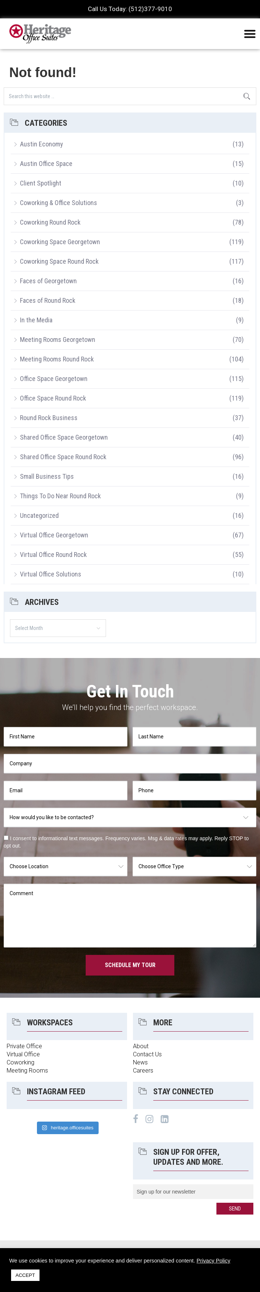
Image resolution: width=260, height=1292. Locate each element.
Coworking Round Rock (50, 222)
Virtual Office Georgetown (54, 535)
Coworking (20, 1062)
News (140, 1062)
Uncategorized (39, 515)
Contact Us (147, 1054)
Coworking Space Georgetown (60, 242)
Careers (143, 1070)
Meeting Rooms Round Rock (57, 359)
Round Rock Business (49, 418)
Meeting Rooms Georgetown (57, 339)
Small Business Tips (47, 476)
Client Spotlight (40, 183)
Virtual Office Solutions (50, 574)
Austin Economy (41, 144)
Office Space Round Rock (53, 398)
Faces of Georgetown (48, 281)
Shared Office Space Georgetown (64, 437)
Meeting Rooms (27, 1070)
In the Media (36, 320)
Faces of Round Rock (47, 300)
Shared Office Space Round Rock (63, 457)
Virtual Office (23, 1054)
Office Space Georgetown (54, 378)
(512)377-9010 (150, 9)
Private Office (24, 1046)
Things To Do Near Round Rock (60, 496)
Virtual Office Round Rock (53, 554)
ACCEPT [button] (25, 1275)
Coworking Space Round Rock (59, 261)
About (140, 1046)
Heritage (40, 34)
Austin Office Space (46, 163)
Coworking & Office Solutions (58, 203)
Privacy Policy (213, 1261)
